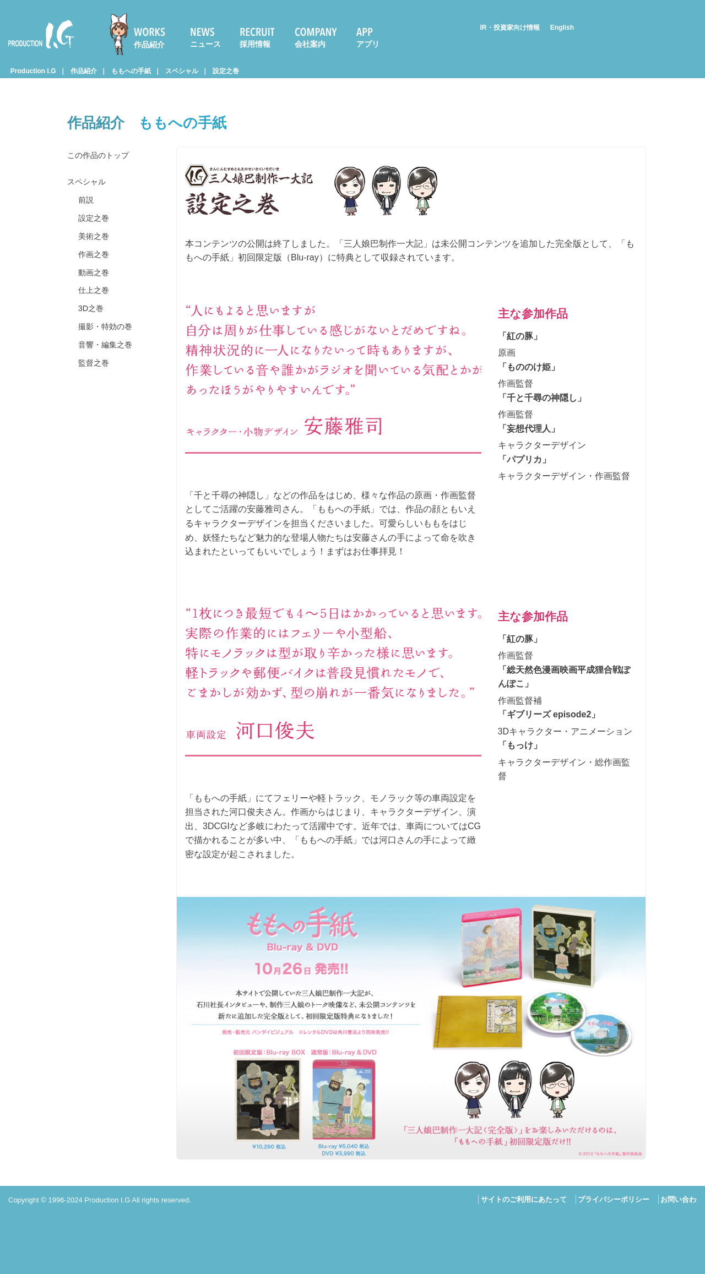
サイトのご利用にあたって (524, 1199)
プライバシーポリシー (613, 1199)
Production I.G (41, 34)
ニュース (205, 44)
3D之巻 (92, 349)
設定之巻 (226, 71)
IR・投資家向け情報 (510, 27)
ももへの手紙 (131, 71)
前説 (87, 212)
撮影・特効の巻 (109, 372)
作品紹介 (149, 44)
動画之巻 (95, 303)
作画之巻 (95, 281)
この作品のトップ (102, 157)
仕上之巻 (95, 326)
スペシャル (181, 71)
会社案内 (310, 44)
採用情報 (255, 44)
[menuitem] (142, 34)
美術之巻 (95, 258)
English (562, 27)
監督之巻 (95, 418)
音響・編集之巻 (109, 395)
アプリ (367, 44)
